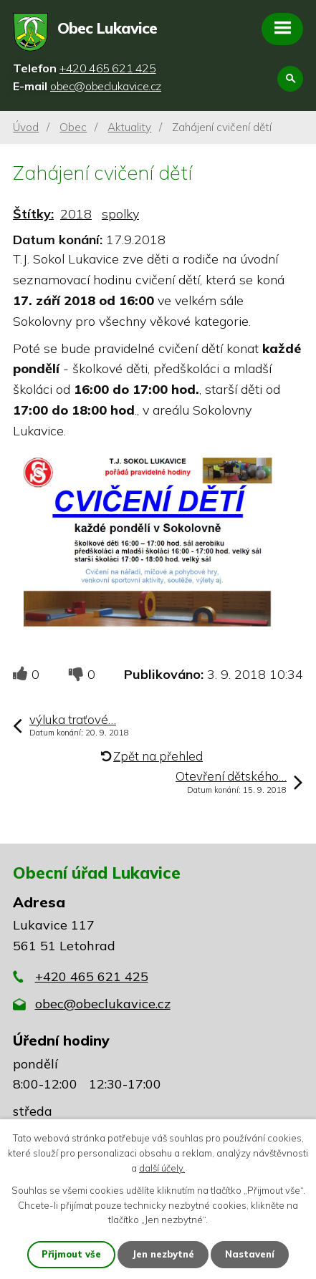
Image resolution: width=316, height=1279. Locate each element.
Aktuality (129, 127)
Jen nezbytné (163, 1254)
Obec (73, 127)
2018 (76, 214)
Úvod (26, 127)
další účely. (162, 1168)
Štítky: (33, 214)
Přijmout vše (71, 1254)
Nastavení (249, 1254)
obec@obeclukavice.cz (103, 1003)
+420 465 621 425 (91, 976)
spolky (120, 214)
